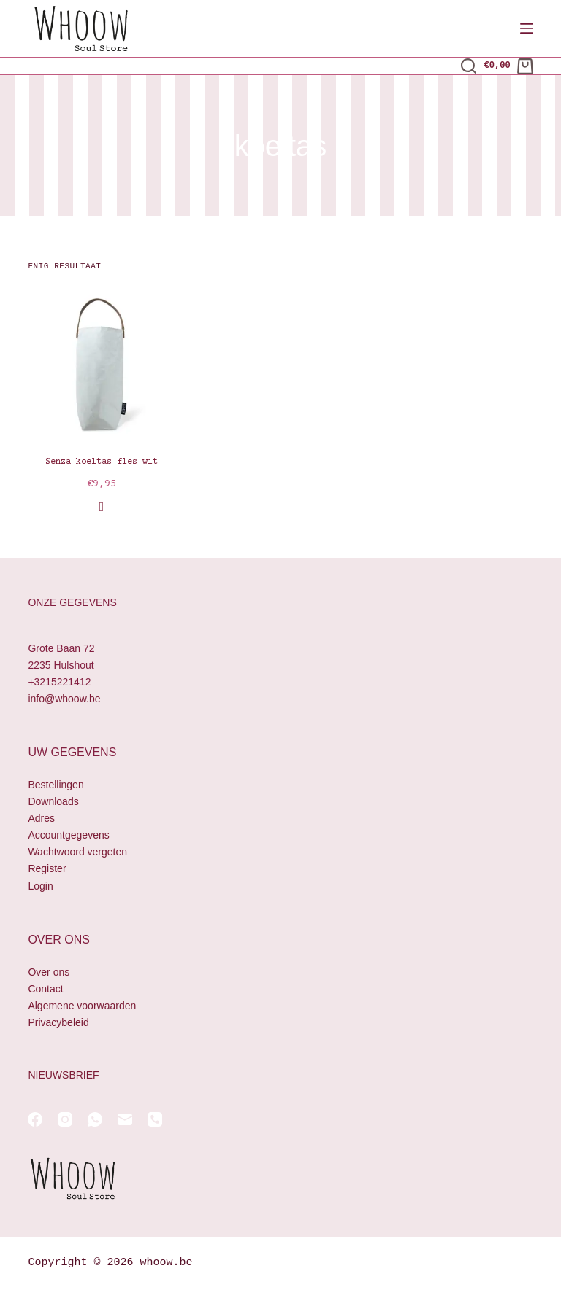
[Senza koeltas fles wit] (101, 364)
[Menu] (526, 28)
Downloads (53, 801)
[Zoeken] (468, 66)
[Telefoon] (155, 1119)
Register (47, 868)
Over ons (48, 972)
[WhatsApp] (95, 1119)
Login (40, 886)
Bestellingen (55, 784)
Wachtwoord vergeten (77, 852)
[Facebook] (35, 1119)
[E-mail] (125, 1119)
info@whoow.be (64, 698)
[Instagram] (65, 1119)
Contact (45, 989)
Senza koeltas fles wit (101, 462)
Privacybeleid (58, 1022)
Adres (41, 818)
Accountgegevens (68, 835)
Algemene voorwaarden (82, 1005)
